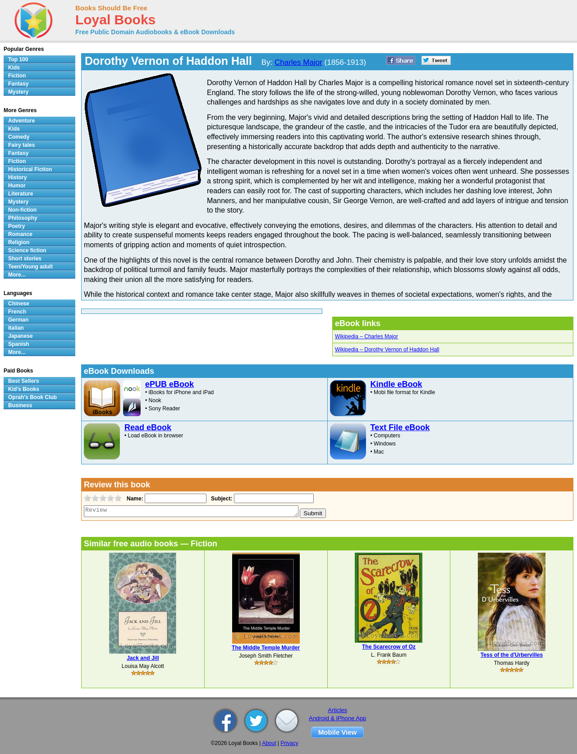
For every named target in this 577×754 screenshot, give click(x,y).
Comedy (18, 137)
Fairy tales (21, 145)
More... (17, 275)
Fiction (17, 76)
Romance (20, 234)
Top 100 (18, 59)
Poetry (16, 226)
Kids (14, 67)
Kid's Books (23, 389)
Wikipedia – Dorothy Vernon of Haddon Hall (387, 349)
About (269, 743)
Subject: (221, 498)
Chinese (18, 303)
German (18, 320)
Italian (16, 328)
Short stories (24, 258)
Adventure (21, 121)
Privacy (289, 743)
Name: (134, 498)
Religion (18, 242)
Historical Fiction (30, 169)
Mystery (18, 92)
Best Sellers (23, 381)
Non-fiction (22, 210)
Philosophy (22, 218)
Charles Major (298, 62)
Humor (17, 185)
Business (20, 405)
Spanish (18, 344)
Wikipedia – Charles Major (366, 336)
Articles (337, 710)
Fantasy (18, 84)
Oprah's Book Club (32, 397)
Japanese (20, 336)
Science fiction (27, 250)
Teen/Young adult (30, 266)
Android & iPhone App (337, 718)
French (17, 312)
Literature (20, 194)
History (17, 177)
